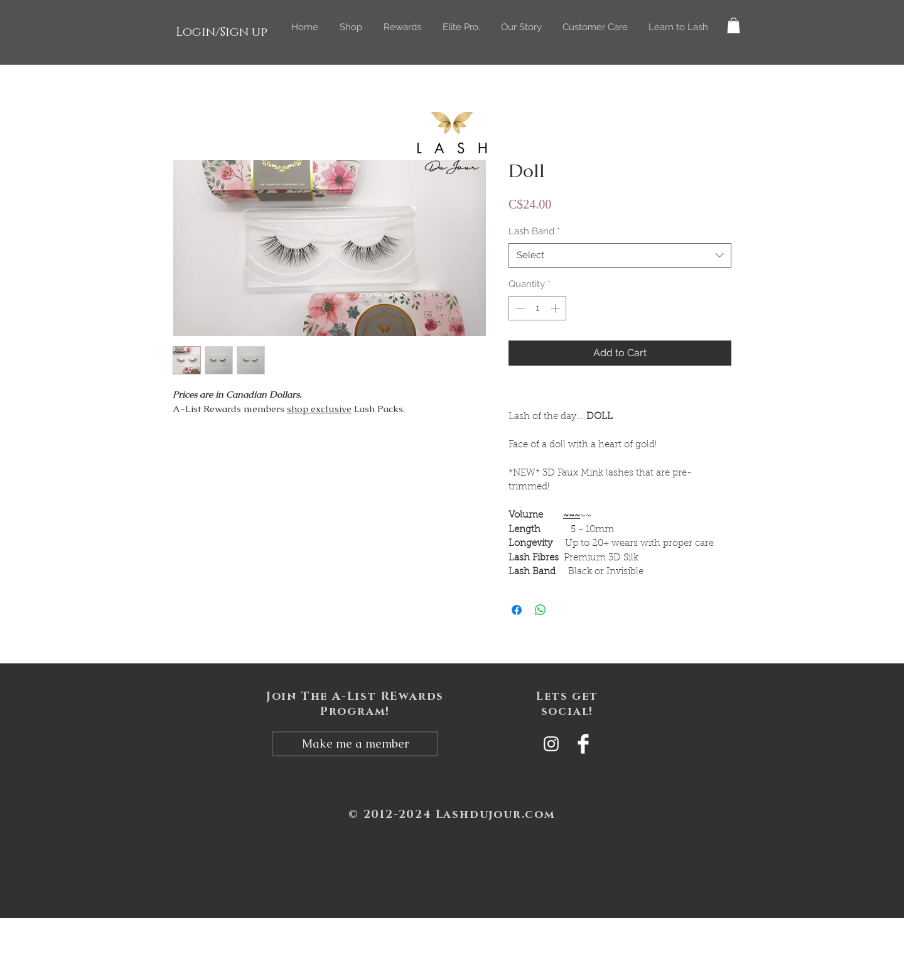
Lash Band (534, 231)
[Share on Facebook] (516, 610)
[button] (351, 27)
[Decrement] (518, 308)
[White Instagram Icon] (551, 744)
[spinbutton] (537, 308)
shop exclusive (319, 409)
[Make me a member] (355, 743)
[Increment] (556, 308)
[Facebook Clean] (583, 744)
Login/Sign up (221, 32)
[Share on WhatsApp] (540, 610)
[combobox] (619, 255)
